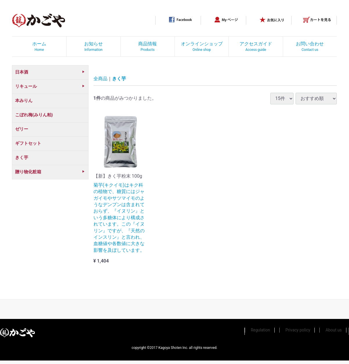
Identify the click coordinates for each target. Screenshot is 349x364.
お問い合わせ (310, 46)
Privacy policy (297, 330)
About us (333, 330)
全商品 (100, 79)
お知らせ (93, 46)
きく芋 (119, 79)
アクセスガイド (256, 46)
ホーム (39, 46)
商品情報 (147, 46)
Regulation (260, 330)
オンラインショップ (202, 46)
